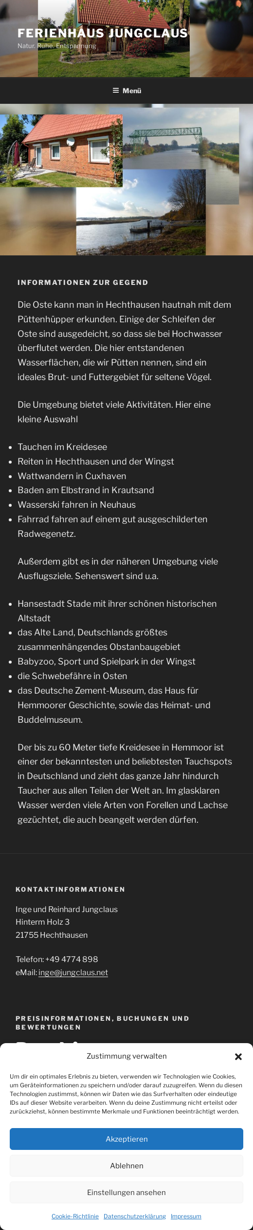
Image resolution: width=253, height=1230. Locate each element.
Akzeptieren (127, 1139)
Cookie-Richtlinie (75, 1216)
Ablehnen (127, 1166)
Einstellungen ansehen (126, 1192)
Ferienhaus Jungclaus (103, 33)
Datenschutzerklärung (135, 1216)
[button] (238, 1057)
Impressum (186, 1216)
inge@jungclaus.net (73, 972)
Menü (126, 90)
